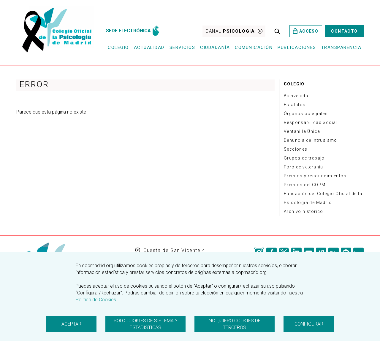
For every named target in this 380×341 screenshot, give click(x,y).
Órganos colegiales (306, 113)
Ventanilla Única (302, 131)
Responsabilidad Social (310, 122)
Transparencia (341, 47)
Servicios (182, 47)
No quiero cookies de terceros (235, 324)
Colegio (118, 47)
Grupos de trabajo (304, 158)
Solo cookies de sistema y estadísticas (146, 324)
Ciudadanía (215, 47)
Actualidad (149, 47)
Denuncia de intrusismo (310, 140)
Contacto (344, 31)
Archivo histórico (303, 211)
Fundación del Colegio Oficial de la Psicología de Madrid (323, 198)
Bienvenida (296, 95)
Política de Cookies (96, 299)
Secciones (296, 149)
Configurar (308, 324)
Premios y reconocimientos (315, 175)
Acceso (305, 31)
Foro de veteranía (303, 167)
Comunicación (254, 47)
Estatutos (295, 104)
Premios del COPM (304, 184)
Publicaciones (297, 47)
